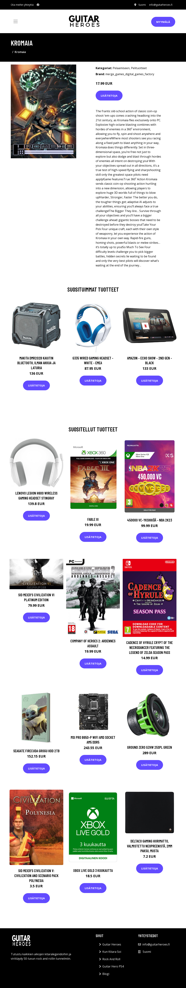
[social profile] (38, 4)
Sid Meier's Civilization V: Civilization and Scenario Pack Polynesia (36, 875)
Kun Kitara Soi (111, 952)
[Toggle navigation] (15, 21)
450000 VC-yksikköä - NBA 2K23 (149, 520)
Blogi (105, 974)
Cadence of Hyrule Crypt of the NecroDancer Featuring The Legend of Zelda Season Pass (149, 647)
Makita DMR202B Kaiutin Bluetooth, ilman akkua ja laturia (36, 363)
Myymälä (163, 22)
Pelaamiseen (121, 68)
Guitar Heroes (111, 944)
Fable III (93, 519)
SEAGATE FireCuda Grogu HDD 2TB (36, 751)
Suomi (142, 4)
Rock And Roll (111, 959)
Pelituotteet (139, 68)
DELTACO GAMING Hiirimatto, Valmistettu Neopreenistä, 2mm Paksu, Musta (149, 846)
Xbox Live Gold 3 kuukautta (93, 870)
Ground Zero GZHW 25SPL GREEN (149, 747)
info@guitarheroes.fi (160, 4)
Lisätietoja (109, 95)
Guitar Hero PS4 (113, 966)
